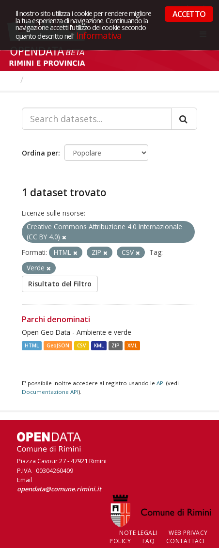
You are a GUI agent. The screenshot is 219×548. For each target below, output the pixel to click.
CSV (81, 345)
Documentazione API (50, 391)
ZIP (115, 345)
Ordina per (40, 152)
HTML (32, 345)
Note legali (138, 533)
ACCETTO (188, 14)
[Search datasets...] (97, 119)
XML (132, 345)
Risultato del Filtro (60, 283)
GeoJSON (58, 345)
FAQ (148, 541)
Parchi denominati (56, 319)
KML (99, 345)
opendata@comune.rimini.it (59, 489)
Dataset (46, 79)
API (160, 383)
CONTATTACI (185, 541)
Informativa (99, 35)
